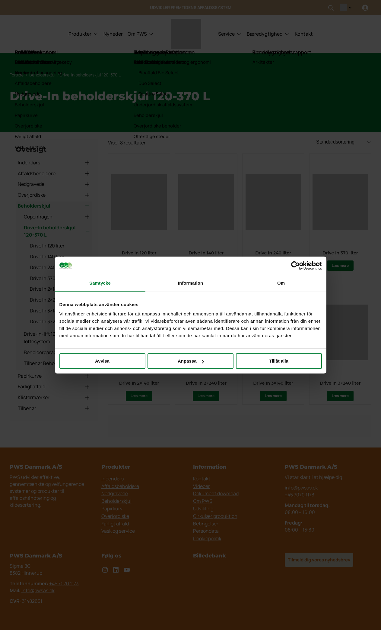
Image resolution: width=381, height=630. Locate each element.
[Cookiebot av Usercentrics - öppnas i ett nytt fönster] (295, 265)
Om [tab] (281, 283)
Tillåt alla (278, 360)
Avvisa (102, 360)
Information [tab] (190, 283)
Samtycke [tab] (100, 283)
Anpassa (191, 360)
